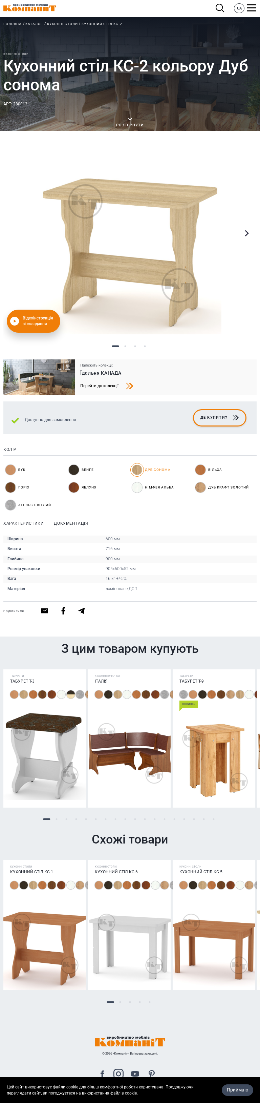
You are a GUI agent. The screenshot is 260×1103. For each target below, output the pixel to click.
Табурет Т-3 (22, 681)
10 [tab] (135, 819)
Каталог (34, 24)
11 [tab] (145, 819)
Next (246, 233)
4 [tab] (145, 346)
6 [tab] (95, 819)
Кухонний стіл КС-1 (31, 872)
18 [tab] (213, 819)
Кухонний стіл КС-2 (102, 24)
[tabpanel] (130, 242)
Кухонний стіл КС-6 (116, 872)
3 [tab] (135, 346)
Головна (12, 24)
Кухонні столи (62, 24)
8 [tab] (115, 819)
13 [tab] (164, 819)
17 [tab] (203, 819)
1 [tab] (115, 346)
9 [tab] (125, 819)
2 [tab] (125, 346)
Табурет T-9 (191, 681)
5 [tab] (86, 819)
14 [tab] (174, 819)
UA (239, 8)
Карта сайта (130, 1099)
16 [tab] (194, 819)
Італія (101, 681)
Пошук (220, 8)
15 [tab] (184, 819)
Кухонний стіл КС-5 (200, 872)
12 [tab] (154, 819)
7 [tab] (105, 819)
